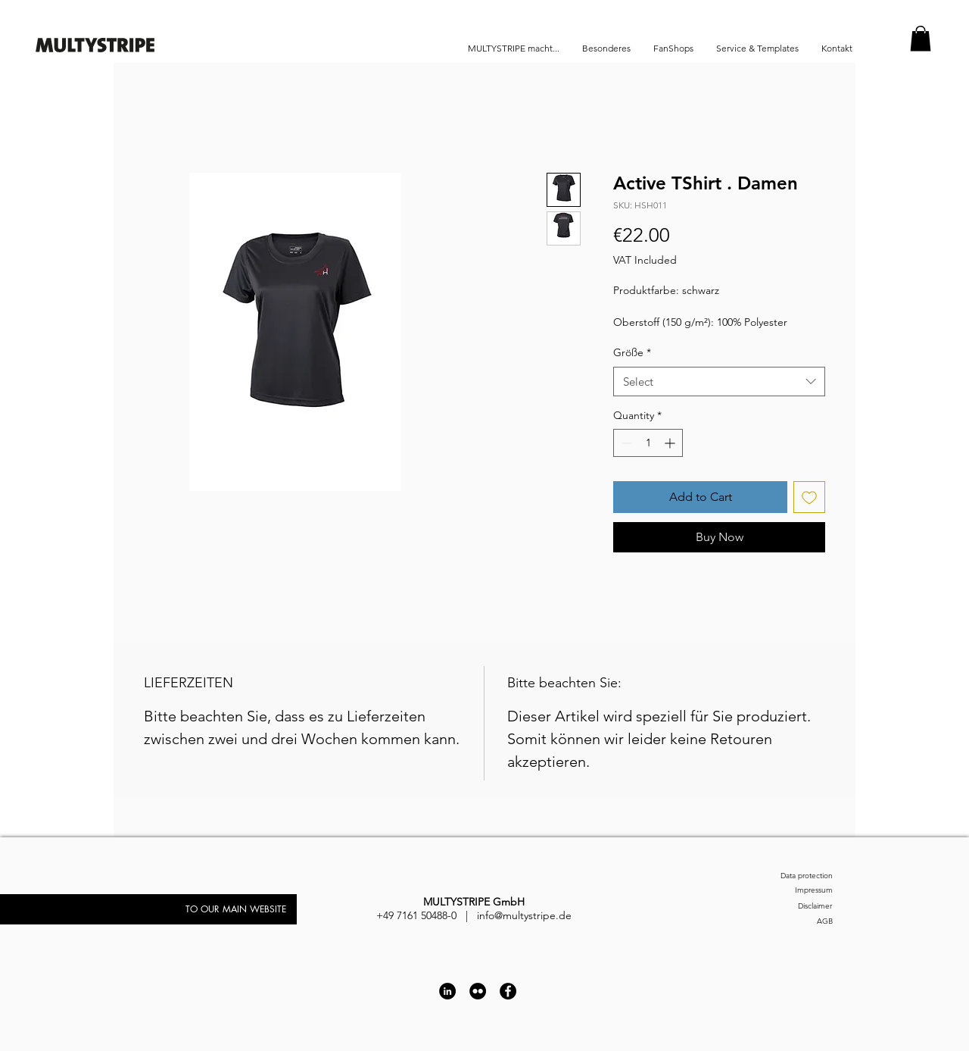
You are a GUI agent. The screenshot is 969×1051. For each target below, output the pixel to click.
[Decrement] (624, 443)
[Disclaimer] (781, 906)
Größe (632, 352)
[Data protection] (791, 876)
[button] (920, 38)
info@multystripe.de (524, 915)
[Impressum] (791, 890)
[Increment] (671, 443)
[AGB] (791, 921)
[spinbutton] (648, 443)
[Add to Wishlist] (809, 497)
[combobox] (719, 381)
